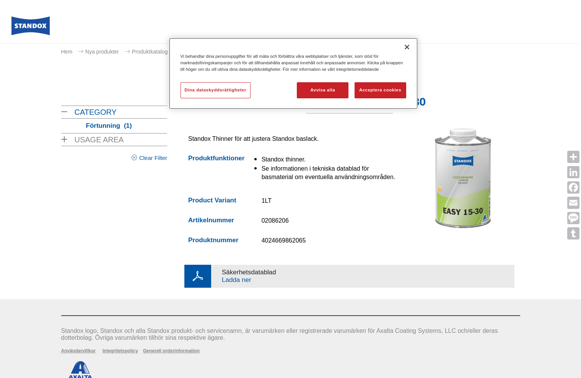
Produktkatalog (150, 52)
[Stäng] (407, 47)
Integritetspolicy (120, 351)
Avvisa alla (322, 90)
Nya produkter (102, 52)
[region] (293, 73)
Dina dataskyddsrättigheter (215, 90)
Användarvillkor (78, 351)
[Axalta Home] (30, 28)
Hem (67, 52)
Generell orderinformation (171, 351)
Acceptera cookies (380, 90)
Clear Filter (153, 158)
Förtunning (109, 125)
